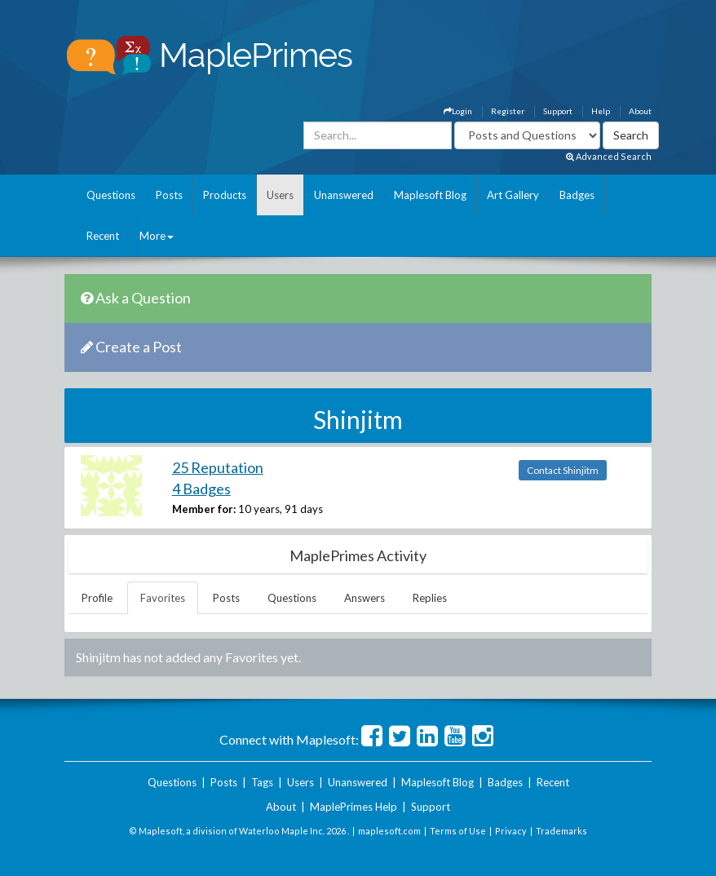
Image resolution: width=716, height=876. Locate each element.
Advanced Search (609, 156)
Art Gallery (513, 194)
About (640, 111)
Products (224, 194)
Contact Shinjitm (563, 470)
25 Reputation (217, 467)
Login (458, 111)
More (156, 235)
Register (507, 111)
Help (600, 111)
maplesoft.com (389, 830)
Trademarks (561, 830)
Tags (262, 782)
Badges (576, 194)
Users (280, 194)
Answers (364, 597)
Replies (430, 597)
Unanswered (343, 194)
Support (557, 111)
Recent (102, 235)
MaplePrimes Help (353, 806)
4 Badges (201, 489)
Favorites (162, 597)
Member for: (204, 508)
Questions (110, 194)
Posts (169, 194)
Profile (97, 597)
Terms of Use (458, 830)
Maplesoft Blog (430, 194)
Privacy (511, 830)
